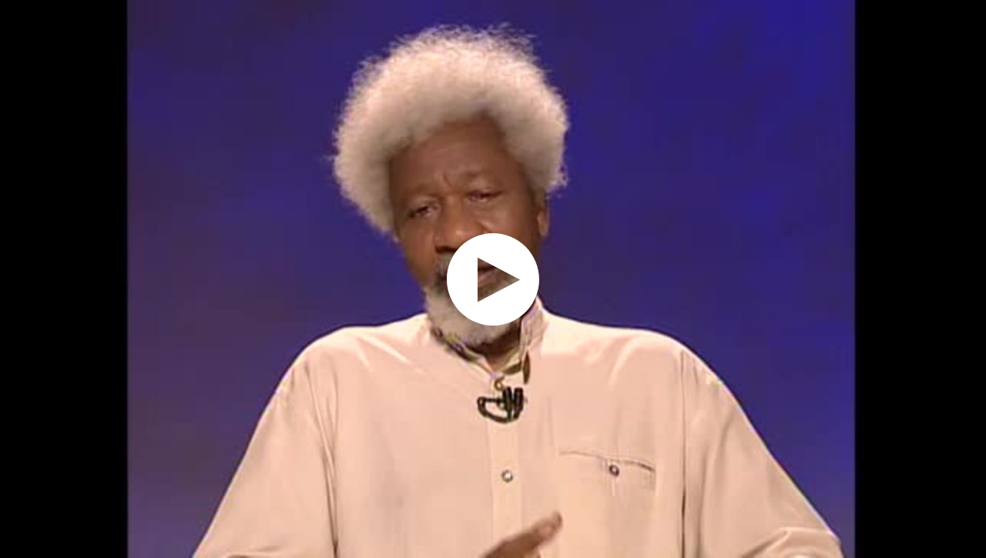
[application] (493, 279)
